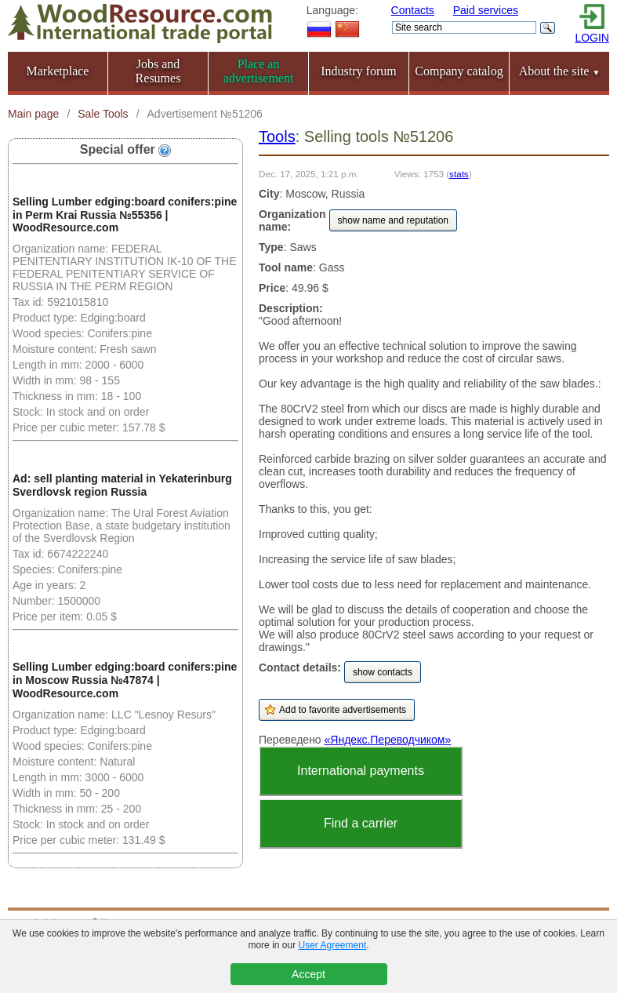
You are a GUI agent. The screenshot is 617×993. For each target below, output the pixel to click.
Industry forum (358, 71)
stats (459, 174)
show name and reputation (393, 220)
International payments (360, 770)
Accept (308, 974)
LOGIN (592, 37)
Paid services (485, 10)
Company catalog (459, 71)
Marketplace (58, 71)
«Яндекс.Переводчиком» (388, 739)
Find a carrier (360, 823)
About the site (560, 71)
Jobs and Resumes (158, 71)
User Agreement (332, 945)
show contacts (382, 672)
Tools (277, 136)
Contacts (412, 10)
